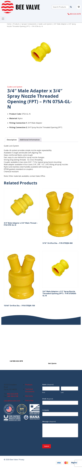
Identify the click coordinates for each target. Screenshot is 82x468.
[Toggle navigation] (3, 18)
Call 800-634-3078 (16, 361)
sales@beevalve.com (12, 401)
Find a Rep (29, 400)
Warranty (29, 396)
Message (49, 421)
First (43, 392)
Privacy (21, 459)
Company (45, 410)
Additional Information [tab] (30, 140)
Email (47, 399)
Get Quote (52, 363)
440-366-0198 (12, 396)
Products (16, 24)
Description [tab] (12, 140)
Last (62, 392)
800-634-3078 (74, 14)
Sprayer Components (29, 24)
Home (9, 24)
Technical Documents (29, 390)
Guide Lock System (45, 24)
